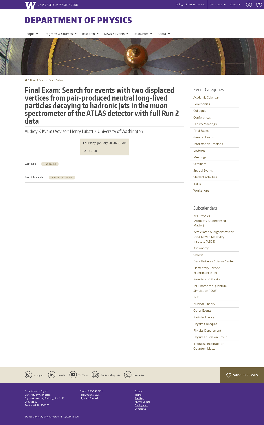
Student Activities (205, 177)
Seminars (199, 164)
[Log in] (249, 4)
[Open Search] (259, 4)
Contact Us (140, 408)
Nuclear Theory (204, 304)
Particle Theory (203, 317)
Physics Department (62, 177)
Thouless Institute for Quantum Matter (208, 346)
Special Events (203, 170)
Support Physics (242, 375)
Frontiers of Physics (207, 279)
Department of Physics (78, 20)
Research (88, 34)
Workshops (201, 190)
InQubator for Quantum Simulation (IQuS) (210, 288)
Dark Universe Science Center (213, 261)
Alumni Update (142, 401)
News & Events (114, 34)
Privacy (138, 391)
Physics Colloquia (205, 324)
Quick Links (216, 4)
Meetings (199, 157)
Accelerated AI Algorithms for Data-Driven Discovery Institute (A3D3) (213, 236)
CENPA (198, 255)
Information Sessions (208, 144)
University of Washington (46, 416)
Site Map (139, 398)
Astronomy (201, 248)
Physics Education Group (210, 337)
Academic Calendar (206, 97)
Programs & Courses (58, 34)
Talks (197, 184)
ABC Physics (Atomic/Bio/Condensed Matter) (209, 220)
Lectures (199, 150)
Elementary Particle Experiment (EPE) (206, 270)
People (29, 34)
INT (196, 297)
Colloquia (199, 111)
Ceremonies (201, 104)
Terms (138, 394)
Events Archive (56, 80)
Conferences (202, 117)
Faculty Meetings (205, 124)
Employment (141, 405)
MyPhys (236, 4)
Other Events (202, 310)
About (162, 34)
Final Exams (50, 164)
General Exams (203, 137)
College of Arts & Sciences (190, 4)
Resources (141, 34)
